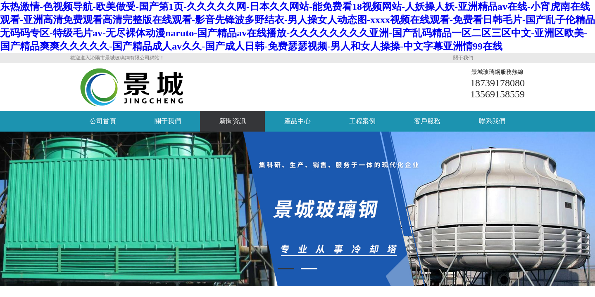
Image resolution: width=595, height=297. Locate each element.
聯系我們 (492, 121)
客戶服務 (427, 121)
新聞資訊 (232, 121)
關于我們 (463, 58)
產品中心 (297, 121)
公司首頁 (103, 121)
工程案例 (362, 121)
